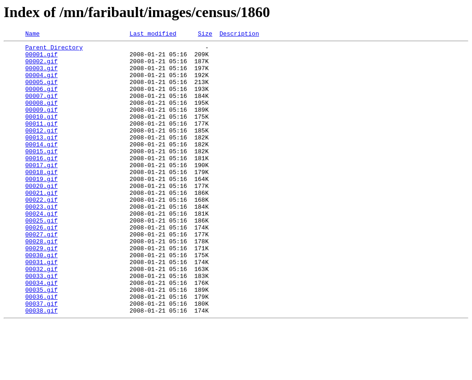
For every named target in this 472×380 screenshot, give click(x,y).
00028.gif (41, 282)
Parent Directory (54, 50)
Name (32, 34)
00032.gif (41, 316)
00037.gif (41, 357)
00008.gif (41, 116)
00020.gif (41, 216)
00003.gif (41, 75)
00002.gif (41, 66)
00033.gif (41, 324)
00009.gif (41, 125)
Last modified (153, 34)
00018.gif (41, 199)
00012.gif (41, 149)
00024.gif (41, 249)
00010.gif (41, 133)
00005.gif (41, 91)
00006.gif (41, 100)
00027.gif (41, 274)
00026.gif (41, 266)
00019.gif (41, 208)
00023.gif (41, 241)
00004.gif (41, 83)
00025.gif (41, 257)
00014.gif (41, 166)
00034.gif (41, 332)
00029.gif (41, 291)
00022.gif (41, 233)
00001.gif (41, 58)
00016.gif (41, 183)
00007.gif (41, 108)
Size (205, 34)
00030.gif (41, 299)
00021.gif (41, 224)
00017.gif (41, 191)
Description (239, 34)
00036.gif (41, 349)
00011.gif (41, 141)
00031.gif (41, 307)
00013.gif (41, 158)
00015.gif (41, 174)
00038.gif (41, 366)
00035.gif (41, 341)
